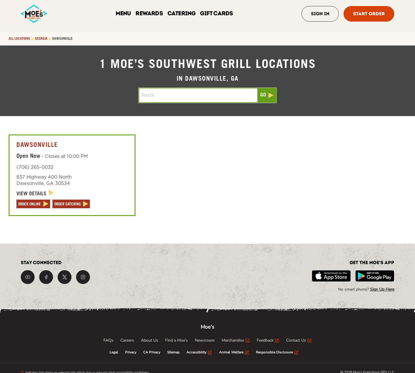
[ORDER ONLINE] (33, 204)
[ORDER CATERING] (71, 204)
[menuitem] (108, 340)
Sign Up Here (382, 289)
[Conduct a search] (198, 95)
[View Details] (35, 193)
